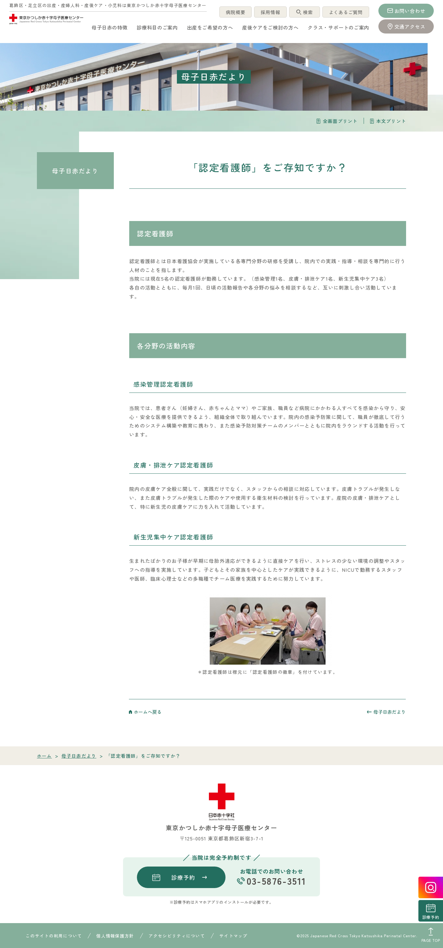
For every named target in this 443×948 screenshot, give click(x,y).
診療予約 (430, 917)
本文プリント (391, 121)
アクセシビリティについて (177, 936)
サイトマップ (233, 936)
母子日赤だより (75, 170)
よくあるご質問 (345, 12)
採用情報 (269, 12)
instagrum (430, 887)
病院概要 (234, 12)
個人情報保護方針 (115, 936)
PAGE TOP (430, 940)
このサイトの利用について (54, 936)
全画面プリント (340, 121)
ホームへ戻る (148, 712)
